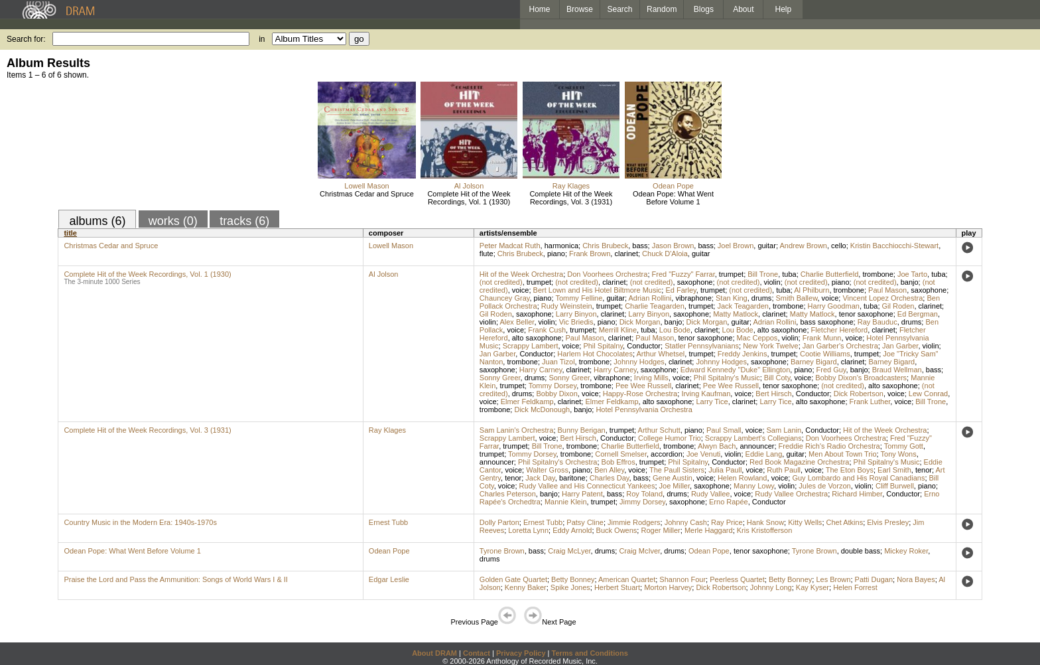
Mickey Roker (906, 551)
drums (761, 298)
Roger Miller (660, 530)
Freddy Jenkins (742, 354)
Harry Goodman (834, 306)
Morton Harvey (668, 587)
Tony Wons (899, 454)
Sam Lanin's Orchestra (517, 430)
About (743, 9)
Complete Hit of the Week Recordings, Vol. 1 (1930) (468, 198)
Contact (476, 653)
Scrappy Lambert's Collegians (753, 438)
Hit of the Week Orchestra (521, 274)
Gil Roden (898, 306)
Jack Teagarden (742, 306)
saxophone (695, 282)
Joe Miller (674, 486)
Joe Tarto (912, 274)
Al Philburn (811, 290)
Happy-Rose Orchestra (640, 394)
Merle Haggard (708, 530)
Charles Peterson (508, 494)
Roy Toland (644, 494)
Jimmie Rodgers (634, 522)
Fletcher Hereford (839, 330)
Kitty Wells (805, 522)
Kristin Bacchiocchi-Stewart (894, 246)
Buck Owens (616, 530)
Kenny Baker (526, 587)
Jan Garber (900, 346)
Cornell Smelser (621, 454)
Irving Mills (651, 378)
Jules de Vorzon (824, 486)
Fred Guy (831, 370)
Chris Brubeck (605, 246)
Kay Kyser (812, 587)
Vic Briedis (576, 322)
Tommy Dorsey (553, 386)
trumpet (731, 274)
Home (539, 9)
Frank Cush (547, 330)
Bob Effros (618, 462)
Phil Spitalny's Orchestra (557, 462)
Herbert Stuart (617, 587)
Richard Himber (857, 494)
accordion (666, 454)
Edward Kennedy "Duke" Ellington (736, 370)
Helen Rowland (742, 478)
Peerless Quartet (737, 579)
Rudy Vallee (710, 494)
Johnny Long (771, 587)
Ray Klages (571, 186)
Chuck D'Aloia (665, 254)
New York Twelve (771, 346)
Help (783, 9)
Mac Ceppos (757, 338)
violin (772, 282)
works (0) (173, 221)
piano (556, 254)
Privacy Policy (521, 653)
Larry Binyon (576, 314)
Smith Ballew (797, 298)
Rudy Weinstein (566, 306)
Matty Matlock (735, 314)
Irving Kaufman (705, 394)
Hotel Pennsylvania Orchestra (644, 409)
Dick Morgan (640, 322)
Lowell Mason (366, 186)
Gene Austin (672, 478)
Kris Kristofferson (765, 530)
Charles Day (609, 478)
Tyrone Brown (502, 551)
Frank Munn (822, 338)
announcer (757, 446)
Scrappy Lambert (530, 346)
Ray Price (727, 522)
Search (620, 9)
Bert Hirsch (773, 394)
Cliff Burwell (895, 486)
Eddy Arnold (572, 530)
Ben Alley (609, 470)
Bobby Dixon (556, 394)
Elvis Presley (888, 522)
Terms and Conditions (590, 653)
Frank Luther (870, 402)
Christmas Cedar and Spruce (367, 194)
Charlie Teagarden (654, 306)
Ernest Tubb (388, 522)
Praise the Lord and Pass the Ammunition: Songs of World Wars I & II (176, 579)
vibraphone (693, 298)
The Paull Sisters (676, 470)
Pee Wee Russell (643, 386)
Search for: (26, 39)
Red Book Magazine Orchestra (799, 462)
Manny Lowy (754, 486)
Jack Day (539, 478)
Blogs (704, 9)
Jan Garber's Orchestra (840, 346)
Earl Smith (894, 470)
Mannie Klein (566, 502)
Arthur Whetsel (661, 354)
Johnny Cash (686, 522)
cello (838, 246)
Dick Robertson (858, 394)
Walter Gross (547, 470)
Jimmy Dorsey (642, 502)
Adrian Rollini (649, 298)
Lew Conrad (928, 394)
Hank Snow (765, 522)
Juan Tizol (558, 362)
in (262, 39)
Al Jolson (469, 186)
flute (486, 254)
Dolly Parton (499, 522)
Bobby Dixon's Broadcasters (861, 378)
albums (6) (97, 221)
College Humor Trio (669, 438)
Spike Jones (570, 587)
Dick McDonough (542, 409)
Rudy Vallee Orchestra (791, 494)
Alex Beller (516, 322)
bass (639, 246)
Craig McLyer (569, 551)
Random (662, 9)
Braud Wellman (897, 370)
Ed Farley (680, 290)
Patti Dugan (874, 579)
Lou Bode (674, 330)
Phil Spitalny (603, 346)
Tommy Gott (903, 446)
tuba (789, 274)
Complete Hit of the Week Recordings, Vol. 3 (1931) (570, 198)
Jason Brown (673, 246)
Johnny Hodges (639, 362)
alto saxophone (782, 330)
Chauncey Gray (505, 298)
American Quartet (626, 579)
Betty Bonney (572, 579)
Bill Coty (777, 378)
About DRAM (434, 653)
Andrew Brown (803, 246)
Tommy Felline (578, 298)
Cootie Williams (825, 354)
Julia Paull (725, 470)
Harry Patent (582, 494)
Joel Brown (735, 246)
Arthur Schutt (659, 430)
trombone (877, 274)
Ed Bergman (917, 314)
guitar (766, 246)
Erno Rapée (728, 502)
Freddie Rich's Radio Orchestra (829, 446)
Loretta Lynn (528, 530)
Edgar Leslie (389, 579)
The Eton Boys (850, 470)
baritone (572, 478)
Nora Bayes (916, 579)
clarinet (625, 254)
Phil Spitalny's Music (727, 378)
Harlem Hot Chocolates (595, 354)
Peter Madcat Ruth (510, 246)
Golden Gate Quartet (513, 579)
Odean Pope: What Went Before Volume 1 (673, 198)
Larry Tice (712, 402)
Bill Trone (763, 274)
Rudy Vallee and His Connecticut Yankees (587, 486)
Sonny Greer (500, 378)
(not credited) (501, 282)
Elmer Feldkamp (527, 402)
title (70, 233)
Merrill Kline (618, 330)
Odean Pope (673, 186)
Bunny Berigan (582, 430)
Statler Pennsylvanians (702, 346)
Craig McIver (639, 551)
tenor (923, 470)
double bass (860, 551)
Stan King (732, 298)
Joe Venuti (703, 454)
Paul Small (724, 430)
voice (520, 290)
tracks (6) (244, 221)
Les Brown (833, 579)
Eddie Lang (764, 454)
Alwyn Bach (717, 446)
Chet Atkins (845, 522)
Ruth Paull (784, 470)
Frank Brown (589, 254)
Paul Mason (887, 290)
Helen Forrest (855, 587)
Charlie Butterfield (829, 274)
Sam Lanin (784, 430)
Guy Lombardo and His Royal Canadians (858, 478)
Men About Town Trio (843, 454)
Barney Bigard (814, 362)
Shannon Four (682, 579)
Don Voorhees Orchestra (607, 274)
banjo (910, 282)
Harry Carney (540, 370)
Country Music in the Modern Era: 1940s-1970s (140, 522)
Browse (579, 9)
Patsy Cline (585, 522)
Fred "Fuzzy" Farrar (683, 274)
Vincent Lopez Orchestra (882, 298)
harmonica (561, 246)
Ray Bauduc (877, 322)
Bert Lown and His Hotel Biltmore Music (597, 290)
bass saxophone (826, 322)
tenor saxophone (866, 314)
